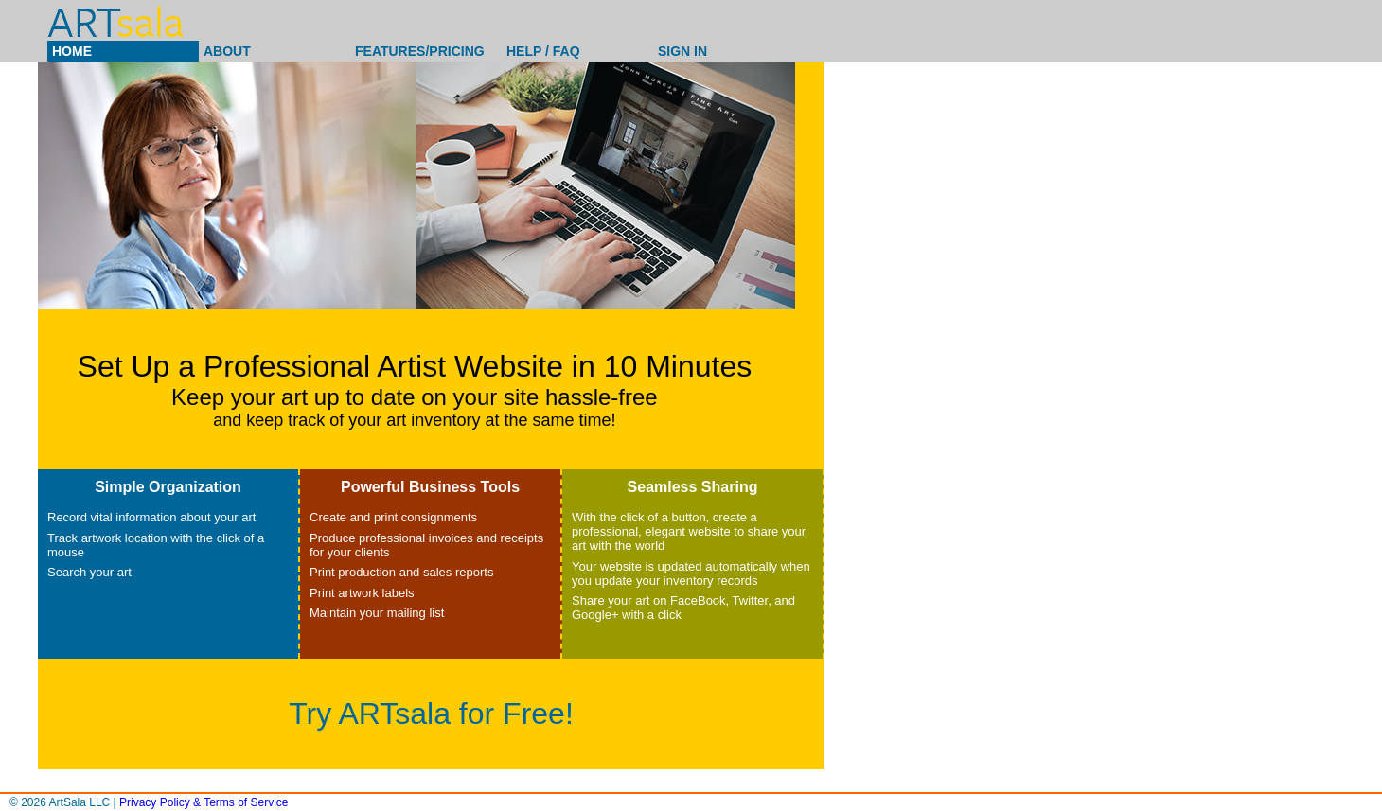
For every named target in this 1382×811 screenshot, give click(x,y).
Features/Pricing (420, 51)
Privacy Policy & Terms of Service (204, 802)
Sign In (682, 51)
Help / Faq (543, 51)
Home (72, 51)
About (227, 51)
